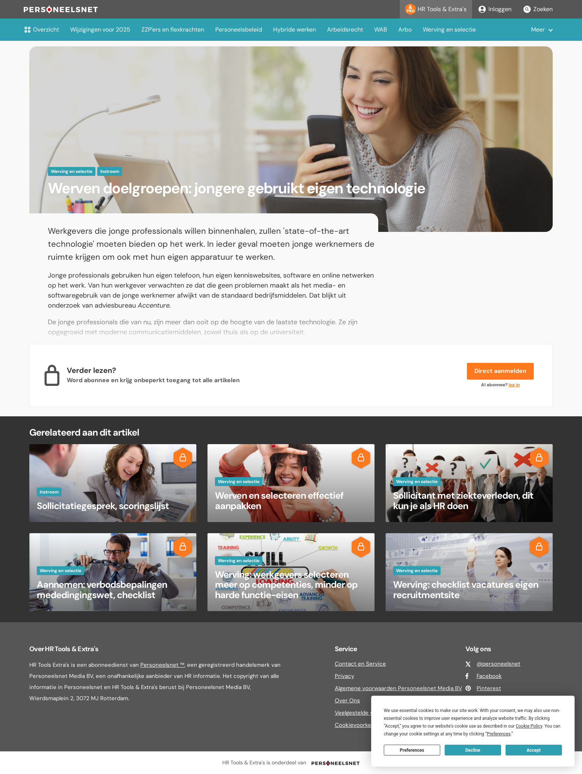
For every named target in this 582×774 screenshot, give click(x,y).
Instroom (109, 171)
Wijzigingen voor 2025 (100, 29)
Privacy (344, 676)
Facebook (489, 676)
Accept (534, 750)
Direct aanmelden (500, 371)
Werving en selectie (449, 29)
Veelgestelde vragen (361, 712)
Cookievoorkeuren (359, 725)
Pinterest (489, 688)
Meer (538, 29)
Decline (472, 750)
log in (514, 385)
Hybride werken (294, 29)
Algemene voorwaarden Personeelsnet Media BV (398, 688)
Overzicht (41, 29)
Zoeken (538, 9)
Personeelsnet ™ (162, 665)
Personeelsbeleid (238, 29)
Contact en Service (360, 664)
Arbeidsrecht (345, 29)
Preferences (412, 750)
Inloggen (494, 9)
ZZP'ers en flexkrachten (172, 29)
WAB (380, 29)
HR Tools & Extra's (436, 9)
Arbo (405, 29)
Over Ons (347, 700)
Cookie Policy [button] (529, 726)
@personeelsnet (498, 664)
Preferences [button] (499, 734)
